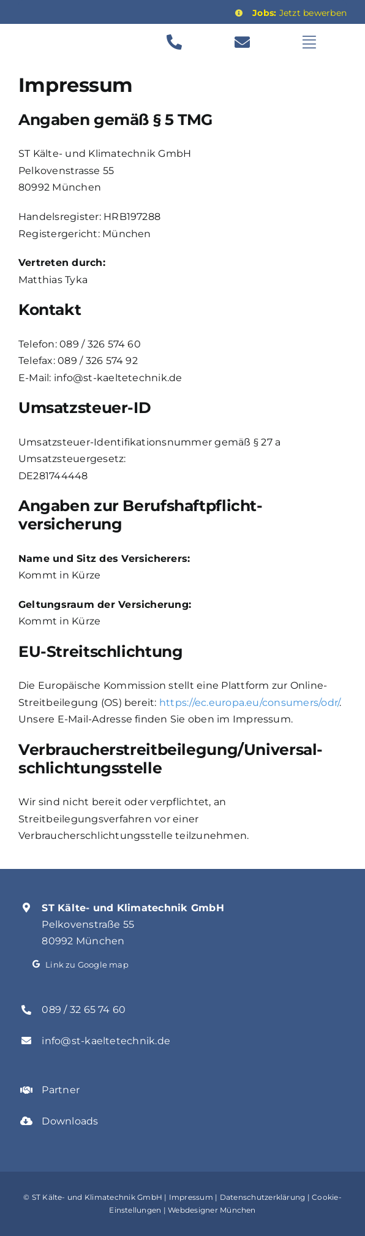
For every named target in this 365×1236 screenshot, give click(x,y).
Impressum (191, 1197)
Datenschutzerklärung (263, 1197)
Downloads (70, 1121)
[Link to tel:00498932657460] (185, 42)
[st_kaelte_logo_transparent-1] (80, 32)
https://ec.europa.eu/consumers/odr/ (249, 702)
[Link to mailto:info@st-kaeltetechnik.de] (253, 42)
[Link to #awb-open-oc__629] (321, 42)
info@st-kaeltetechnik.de (106, 1041)
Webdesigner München (212, 1210)
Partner (61, 1090)
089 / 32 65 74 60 (84, 1009)
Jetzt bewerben (299, 12)
